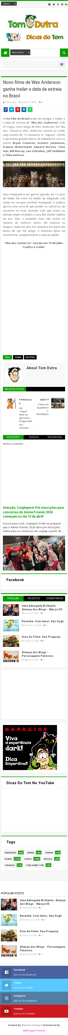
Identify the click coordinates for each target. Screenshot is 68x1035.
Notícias (30, 357)
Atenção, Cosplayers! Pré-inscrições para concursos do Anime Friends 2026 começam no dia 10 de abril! (33, 512)
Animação (10, 852)
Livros (28, 859)
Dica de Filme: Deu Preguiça (41, 636)
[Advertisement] (30, 694)
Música (48, 859)
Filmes (18, 357)
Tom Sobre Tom (35, 865)
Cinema (49, 852)
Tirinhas (10, 865)
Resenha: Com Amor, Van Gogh (43, 621)
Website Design (31, 1025)
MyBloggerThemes (34, 1030)
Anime (30, 852)
